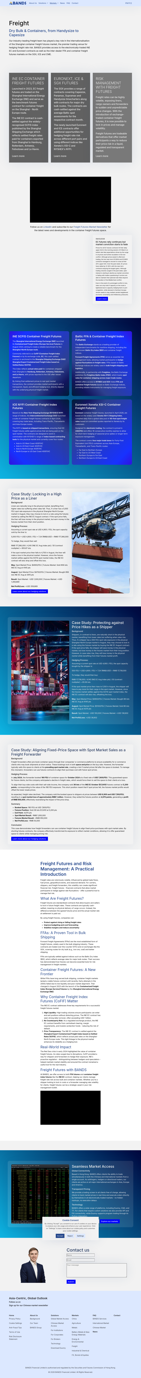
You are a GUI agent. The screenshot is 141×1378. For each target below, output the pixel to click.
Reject (70, 1236)
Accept (60, 1236)
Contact (75, 3)
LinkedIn (47, 227)
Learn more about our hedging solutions (30, 591)
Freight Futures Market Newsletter (90, 227)
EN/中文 (128, 3)
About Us (33, 3)
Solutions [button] (43, 3)
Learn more (18, 156)
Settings (80, 1236)
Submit (71, 1282)
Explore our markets (109, 1221)
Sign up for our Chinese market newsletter (29, 1305)
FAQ (68, 3)
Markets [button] (53, 3)
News (62, 3)
